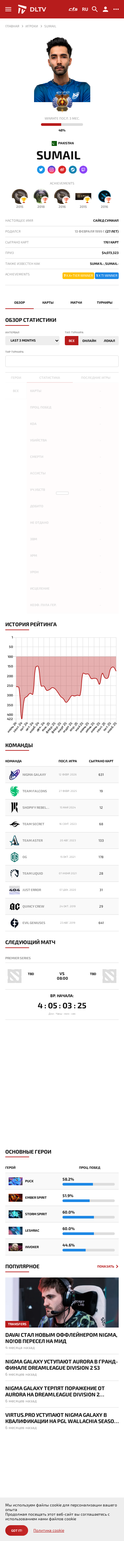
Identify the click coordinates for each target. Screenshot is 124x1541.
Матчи (76, 302)
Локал (109, 341)
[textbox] (8, 360)
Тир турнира (14, 351)
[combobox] (62, 361)
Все (72, 341)
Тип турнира (74, 332)
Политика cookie (48, 1530)
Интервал (12, 332)
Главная (12, 26)
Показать (105, 1266)
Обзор (19, 302)
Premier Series (18, 958)
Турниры (104, 302)
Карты (48, 302)
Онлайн (89, 341)
